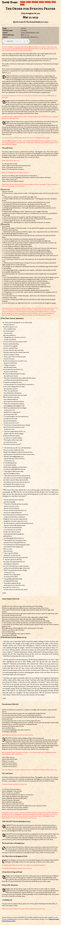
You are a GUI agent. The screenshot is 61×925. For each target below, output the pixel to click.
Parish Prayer (10, 2)
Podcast (22, 2)
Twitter (41, 2)
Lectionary (35, 2)
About (22, 4)
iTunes (28, 2)
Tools (54, 2)
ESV (4, 593)
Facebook (48, 2)
